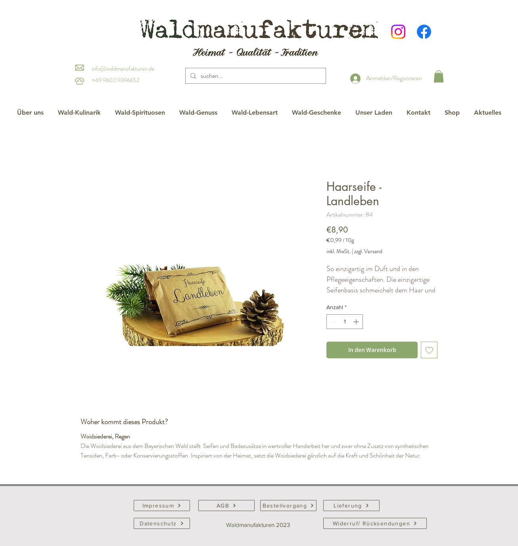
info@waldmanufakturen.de (123, 68)
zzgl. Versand (368, 251)
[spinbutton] (345, 322)
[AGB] (226, 505)
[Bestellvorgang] (288, 505)
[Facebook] (424, 31)
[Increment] (357, 322)
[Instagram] (398, 31)
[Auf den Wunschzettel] (429, 350)
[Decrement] (333, 322)
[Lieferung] (351, 505)
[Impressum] (162, 505)
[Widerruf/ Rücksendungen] (375, 523)
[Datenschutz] (162, 523)
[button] (439, 76)
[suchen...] (255, 75)
